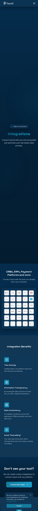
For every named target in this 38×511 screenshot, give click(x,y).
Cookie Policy (11, 501)
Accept (19, 506)
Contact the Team (19, 485)
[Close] (30, 495)
